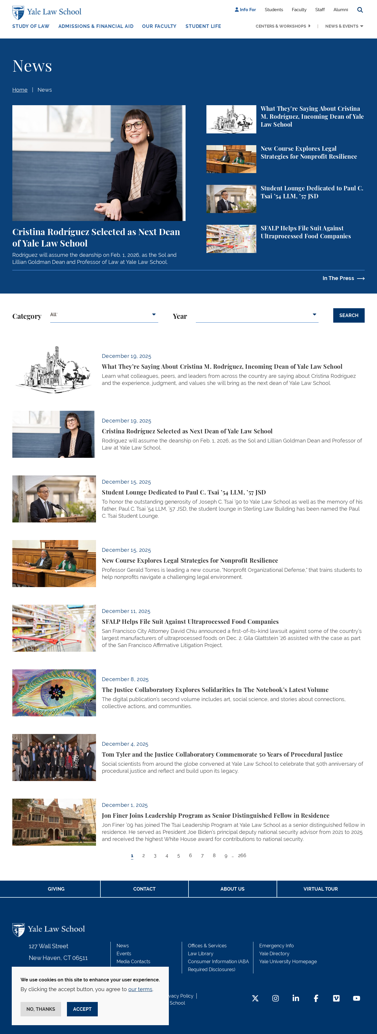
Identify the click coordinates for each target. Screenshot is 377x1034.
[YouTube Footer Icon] (356, 999)
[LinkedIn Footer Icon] (295, 999)
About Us (233, 889)
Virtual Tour (321, 889)
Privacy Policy (178, 996)
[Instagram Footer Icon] (275, 999)
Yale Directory (274, 953)
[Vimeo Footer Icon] (336, 999)
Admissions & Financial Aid (96, 26)
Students (274, 9)
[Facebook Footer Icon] (316, 999)
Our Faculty (159, 26)
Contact (144, 889)
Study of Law (31, 26)
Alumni (341, 9)
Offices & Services (207, 945)
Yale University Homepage (288, 961)
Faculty (299, 9)
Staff (320, 9)
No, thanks (40, 1009)
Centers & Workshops (281, 26)
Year (180, 317)
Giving (56, 889)
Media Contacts (133, 961)
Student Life (203, 26)
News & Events (342, 26)
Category (26, 317)
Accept (82, 1009)
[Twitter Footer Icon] (255, 999)
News (45, 90)
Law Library (200, 953)
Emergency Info (276, 945)
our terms (140, 989)
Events (124, 953)
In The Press (338, 278)
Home (20, 90)
